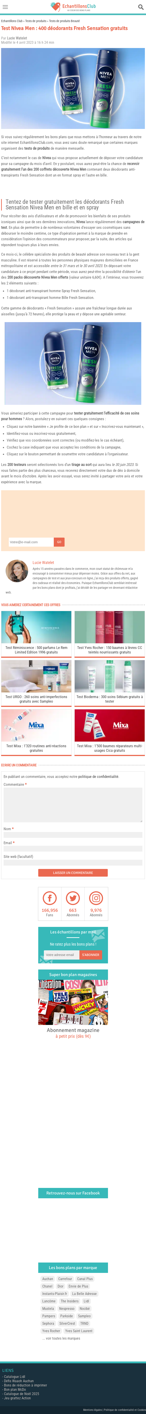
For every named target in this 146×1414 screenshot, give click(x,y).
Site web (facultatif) (18, 856)
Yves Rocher (51, 1331)
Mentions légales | (93, 1410)
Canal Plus (85, 1279)
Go (59, 542)
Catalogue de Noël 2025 (21, 1394)
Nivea (46, 158)
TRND (84, 1323)
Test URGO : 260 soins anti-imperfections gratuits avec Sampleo (36, 699)
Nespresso (66, 1308)
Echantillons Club (11, 21)
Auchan (47, 1279)
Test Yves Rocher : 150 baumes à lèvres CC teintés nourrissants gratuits (109, 649)
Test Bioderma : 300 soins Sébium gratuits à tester (109, 699)
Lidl (86, 1301)
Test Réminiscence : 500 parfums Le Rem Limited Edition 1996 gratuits (36, 649)
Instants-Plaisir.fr (54, 1294)
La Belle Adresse (84, 1294)
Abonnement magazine (73, 1033)
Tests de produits (35, 21)
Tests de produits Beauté (64, 21)
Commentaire (15, 784)
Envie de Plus (78, 1286)
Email (8, 843)
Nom (7, 829)
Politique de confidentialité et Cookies (125, 1410)
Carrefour (65, 1279)
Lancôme (49, 1301)
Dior (60, 1286)
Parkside (66, 1316)
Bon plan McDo (15, 1389)
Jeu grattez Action (17, 1398)
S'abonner (90, 955)
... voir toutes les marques (61, 1338)
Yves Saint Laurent (78, 1331)
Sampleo (84, 1316)
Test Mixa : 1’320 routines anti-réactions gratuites (36, 748)
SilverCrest (67, 1323)
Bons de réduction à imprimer (25, 1385)
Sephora (48, 1323)
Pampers (48, 1316)
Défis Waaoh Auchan (19, 1381)
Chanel (47, 1286)
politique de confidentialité (98, 776)
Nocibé (85, 1308)
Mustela (48, 1308)
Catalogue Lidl (14, 1377)
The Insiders (70, 1301)
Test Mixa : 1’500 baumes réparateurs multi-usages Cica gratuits (109, 748)
